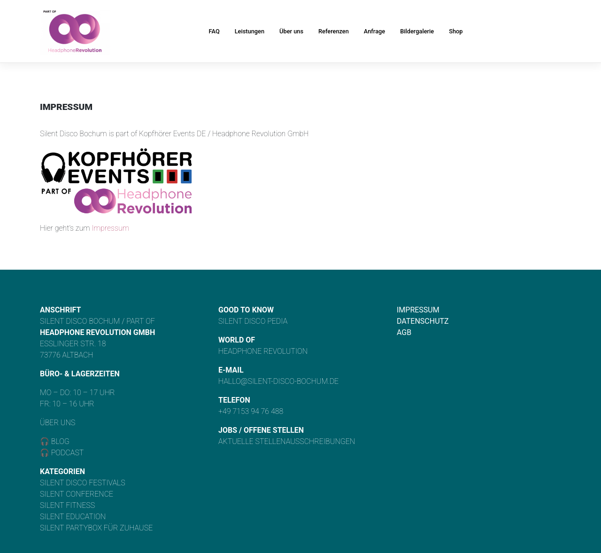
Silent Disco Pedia (252, 321)
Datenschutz (423, 321)
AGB (404, 332)
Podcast (67, 452)
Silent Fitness (67, 505)
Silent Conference (76, 494)
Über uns (291, 31)
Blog (59, 441)
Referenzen (333, 31)
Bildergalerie (417, 31)
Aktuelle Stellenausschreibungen (286, 441)
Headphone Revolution (263, 351)
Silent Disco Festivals (82, 482)
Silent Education (73, 516)
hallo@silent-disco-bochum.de (278, 381)
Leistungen (249, 31)
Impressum (110, 228)
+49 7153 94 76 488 (250, 411)
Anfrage (374, 31)
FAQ (214, 31)
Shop (455, 31)
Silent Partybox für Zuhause (96, 527)
